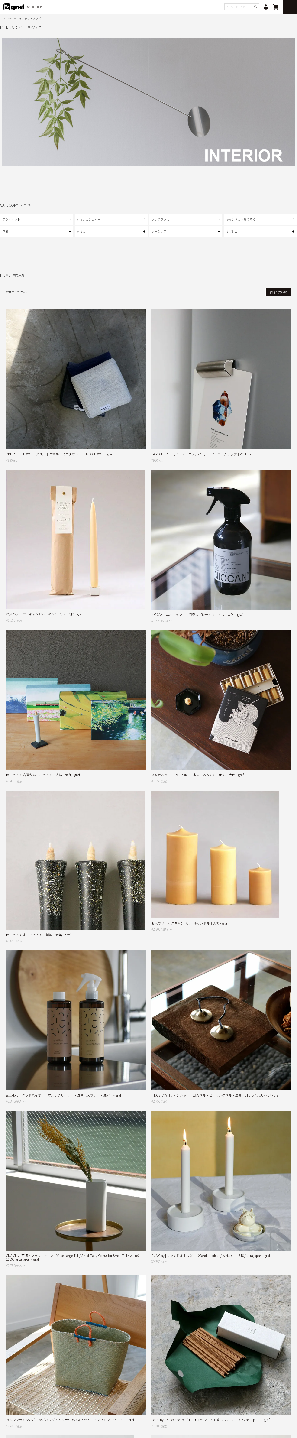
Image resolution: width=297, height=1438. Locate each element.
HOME (7, 18)
